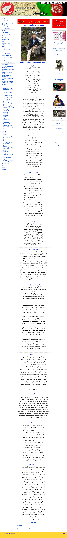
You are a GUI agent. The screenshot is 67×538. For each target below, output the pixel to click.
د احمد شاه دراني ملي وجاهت (59, 80)
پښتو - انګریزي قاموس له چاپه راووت (59, 55)
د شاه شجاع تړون (59, 107)
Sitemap (12, 533)
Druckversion (5, 533)
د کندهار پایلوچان (59, 137)
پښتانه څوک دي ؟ (59, 73)
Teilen (20, 525)
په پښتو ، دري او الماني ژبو (59, 145)
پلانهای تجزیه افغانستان (59, 91)
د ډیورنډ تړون (59, 123)
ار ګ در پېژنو (59, 128)
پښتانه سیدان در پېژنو (59, 132)
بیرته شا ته (33, 522)
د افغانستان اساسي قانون (59, 142)
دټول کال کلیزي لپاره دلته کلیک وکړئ (59, 43)
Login (64, 533)
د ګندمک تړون (59, 118)
